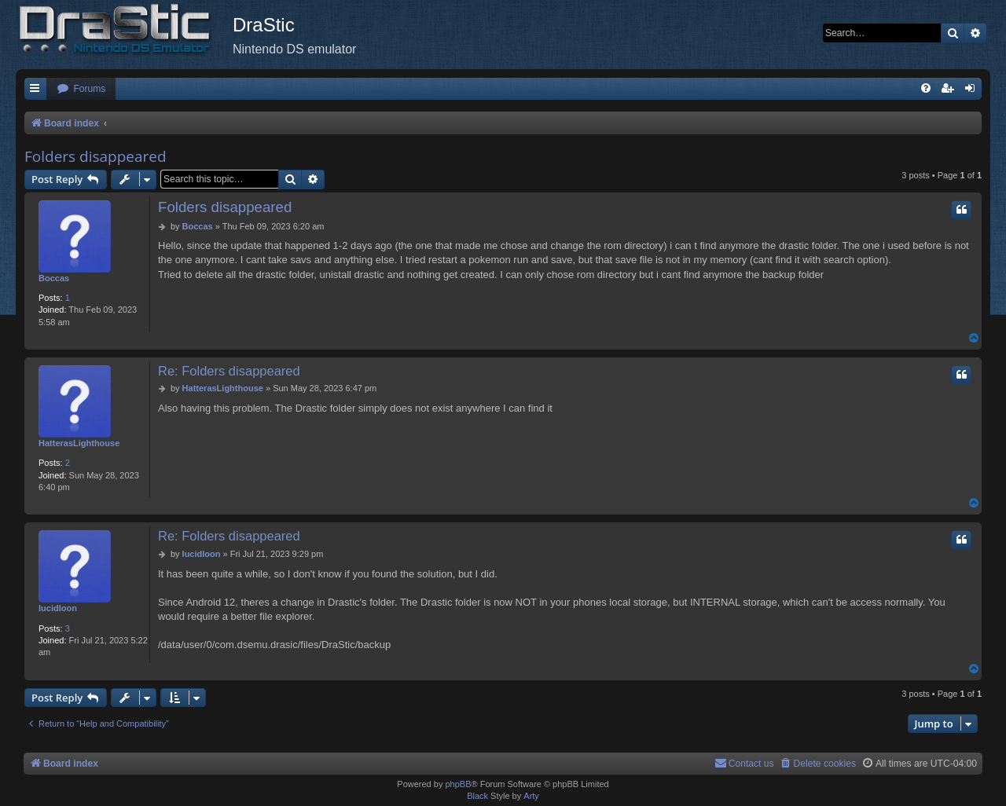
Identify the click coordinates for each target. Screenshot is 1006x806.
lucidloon (58, 608)
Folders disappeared (95, 156)
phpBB (458, 784)
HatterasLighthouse (79, 443)
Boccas (54, 278)
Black (477, 796)
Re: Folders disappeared (229, 371)
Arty (531, 796)
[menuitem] (81, 89)
